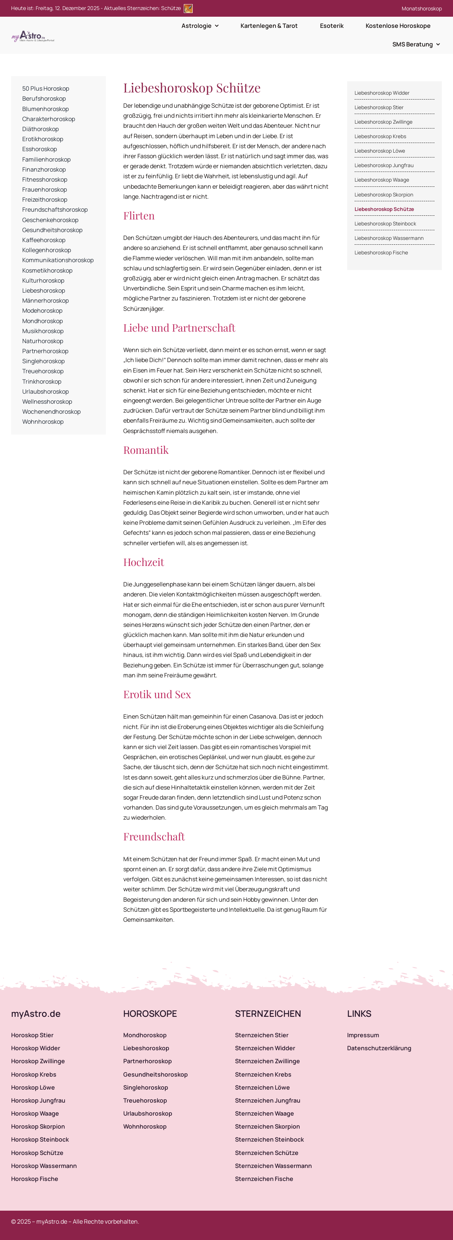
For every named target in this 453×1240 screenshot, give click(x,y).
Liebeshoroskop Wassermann (389, 238)
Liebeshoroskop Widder (382, 92)
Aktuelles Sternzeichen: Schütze (148, 8)
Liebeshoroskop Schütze (384, 209)
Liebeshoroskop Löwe (380, 150)
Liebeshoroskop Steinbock (385, 223)
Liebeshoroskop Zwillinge (384, 121)
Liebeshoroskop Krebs (380, 136)
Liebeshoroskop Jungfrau (384, 165)
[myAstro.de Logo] (34, 31)
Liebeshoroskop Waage (382, 179)
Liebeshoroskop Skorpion (384, 194)
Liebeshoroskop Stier (379, 107)
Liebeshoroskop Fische (381, 252)
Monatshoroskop (422, 8)
